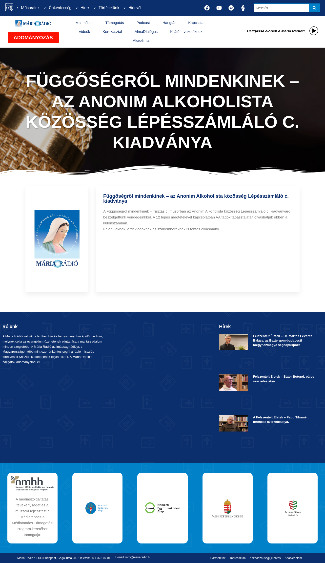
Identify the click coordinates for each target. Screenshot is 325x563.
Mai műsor (84, 23)
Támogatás (114, 23)
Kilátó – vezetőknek (186, 31)
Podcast (143, 23)
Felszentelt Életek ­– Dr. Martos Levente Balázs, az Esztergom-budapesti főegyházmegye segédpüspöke (282, 340)
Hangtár (169, 23)
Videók (84, 31)
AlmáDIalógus (146, 31)
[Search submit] (314, 7)
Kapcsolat (196, 23)
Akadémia (141, 40)
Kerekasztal (112, 31)
